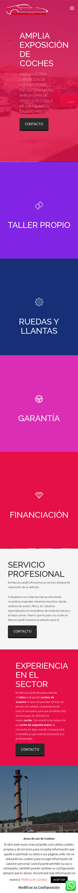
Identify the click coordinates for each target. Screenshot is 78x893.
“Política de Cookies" (34, 879)
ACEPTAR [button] (59, 879)
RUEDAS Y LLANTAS (39, 326)
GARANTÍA (39, 418)
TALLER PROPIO (39, 225)
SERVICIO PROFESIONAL (36, 569)
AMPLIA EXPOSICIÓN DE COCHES (44, 49)
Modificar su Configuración (39, 887)
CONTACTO (34, 124)
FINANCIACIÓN (39, 515)
